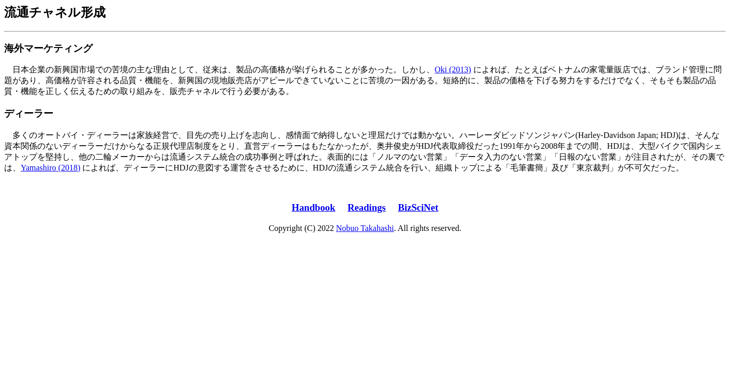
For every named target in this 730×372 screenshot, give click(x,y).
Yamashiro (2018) (50, 167)
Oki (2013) (453, 69)
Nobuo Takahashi (365, 228)
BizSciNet (418, 207)
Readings (367, 207)
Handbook (313, 207)
